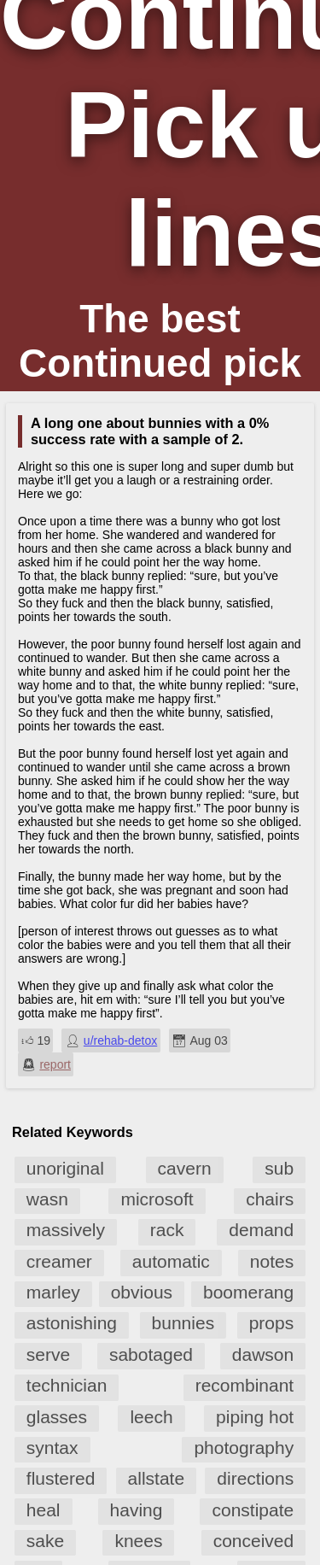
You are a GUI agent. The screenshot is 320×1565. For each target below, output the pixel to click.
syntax (52, 1447)
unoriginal (65, 1168)
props (271, 1323)
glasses (56, 1417)
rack (167, 1230)
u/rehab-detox (120, 1040)
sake (45, 1540)
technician (67, 1385)
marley (53, 1292)
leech (151, 1417)
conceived (253, 1540)
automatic (171, 1261)
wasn (47, 1199)
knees (138, 1540)
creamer (59, 1261)
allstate (156, 1478)
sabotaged (151, 1354)
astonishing (71, 1323)
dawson (263, 1354)
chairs (270, 1199)
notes (272, 1261)
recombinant (244, 1385)
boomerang (248, 1292)
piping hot (255, 1417)
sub (279, 1168)
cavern (185, 1168)
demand (261, 1230)
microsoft (156, 1199)
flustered (61, 1478)
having (136, 1510)
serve (48, 1354)
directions (255, 1478)
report (55, 1064)
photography (244, 1447)
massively (65, 1230)
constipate (253, 1510)
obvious (141, 1292)
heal (43, 1510)
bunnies (183, 1323)
